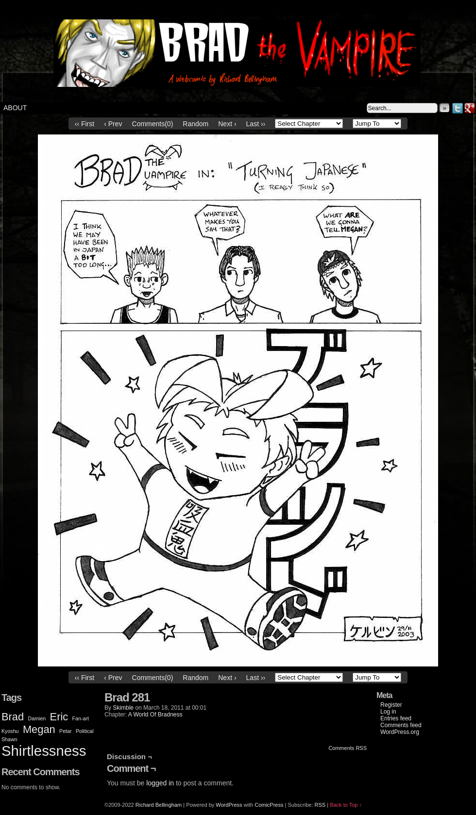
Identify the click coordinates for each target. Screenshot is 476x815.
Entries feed (395, 718)
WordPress (229, 805)
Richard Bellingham (159, 805)
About (15, 108)
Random (195, 124)
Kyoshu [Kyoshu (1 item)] (10, 731)
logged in (160, 783)
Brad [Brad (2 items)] (12, 717)
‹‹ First (84, 124)
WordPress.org (399, 732)
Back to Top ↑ (346, 805)
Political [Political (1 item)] (85, 731)
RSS (320, 805)
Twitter (458, 108)
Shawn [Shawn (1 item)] (9, 739)
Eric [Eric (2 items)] (59, 717)
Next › (227, 124)
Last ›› (256, 124)
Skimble (123, 707)
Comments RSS (347, 748)
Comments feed (401, 725)
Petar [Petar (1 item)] (65, 731)
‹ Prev (113, 124)
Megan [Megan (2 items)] (39, 729)
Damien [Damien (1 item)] (37, 718)
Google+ (470, 108)
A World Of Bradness (155, 714)
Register (391, 704)
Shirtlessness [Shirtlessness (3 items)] (43, 751)
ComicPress (269, 805)
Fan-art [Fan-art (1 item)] (80, 718)
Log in (388, 711)
